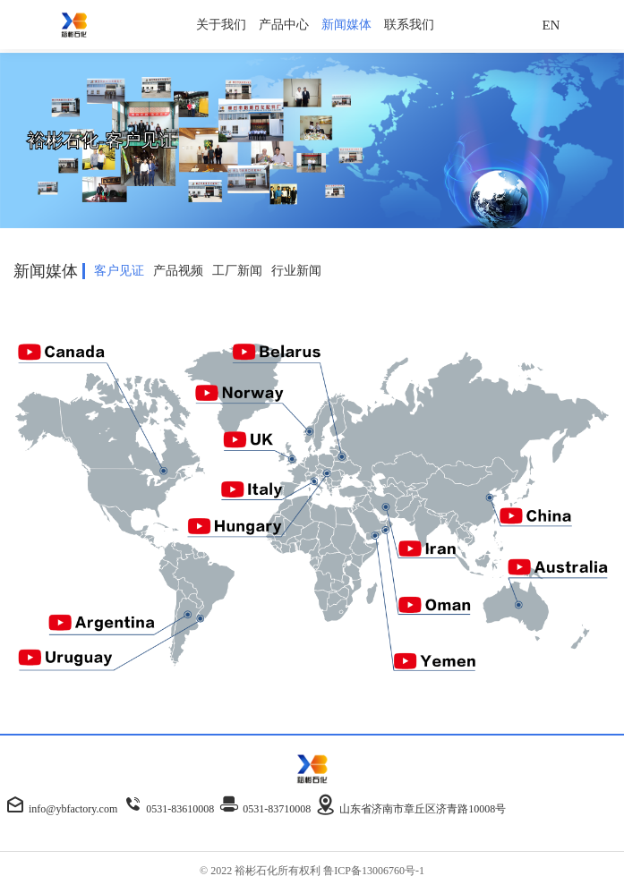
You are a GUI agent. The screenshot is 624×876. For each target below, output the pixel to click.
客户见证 (119, 270)
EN (551, 25)
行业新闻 (296, 270)
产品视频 (178, 270)
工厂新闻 (237, 270)
